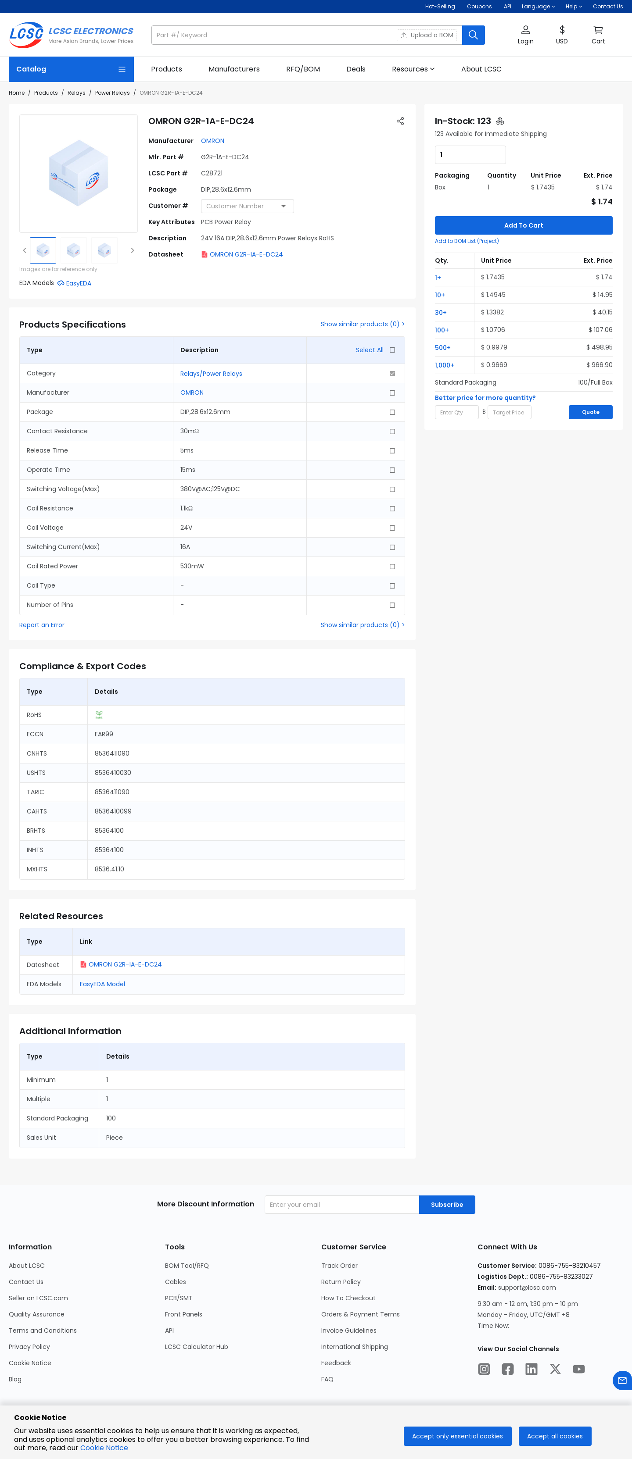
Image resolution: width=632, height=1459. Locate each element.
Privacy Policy (29, 1346)
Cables (175, 1281)
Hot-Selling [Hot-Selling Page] (440, 6)
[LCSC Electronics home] (71, 35)
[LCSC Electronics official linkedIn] (531, 1370)
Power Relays (112, 92)
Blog (15, 1379)
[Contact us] (622, 1382)
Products (46, 92)
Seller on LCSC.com (38, 1298)
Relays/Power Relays (211, 373)
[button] (538, 6)
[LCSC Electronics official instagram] (484, 1370)
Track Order (339, 1265)
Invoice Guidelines (349, 1330)
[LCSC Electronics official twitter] (555, 1370)
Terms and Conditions (43, 1330)
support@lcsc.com (527, 1287)
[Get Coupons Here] (479, 7)
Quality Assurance (37, 1314)
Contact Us (608, 6)
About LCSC (27, 1265)
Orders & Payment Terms (360, 1314)
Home (17, 92)
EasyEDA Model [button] (102, 984)
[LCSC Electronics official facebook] (507, 1370)
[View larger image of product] (78, 173)
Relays (77, 92)
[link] (166, 69)
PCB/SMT (179, 1298)
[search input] (308, 35)
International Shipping (354, 1346)
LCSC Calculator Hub (196, 1346)
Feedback (336, 1363)
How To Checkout (348, 1298)
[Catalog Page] (71, 69)
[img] (43, 250)
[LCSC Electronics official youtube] (578, 1370)
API (169, 1330)
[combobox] (247, 206)
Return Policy (341, 1281)
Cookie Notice (30, 1363)
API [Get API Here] (507, 6)
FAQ (327, 1379)
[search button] (473, 35)
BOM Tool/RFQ (187, 1265)
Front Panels (183, 1314)
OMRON (212, 140)
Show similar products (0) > (363, 324)
